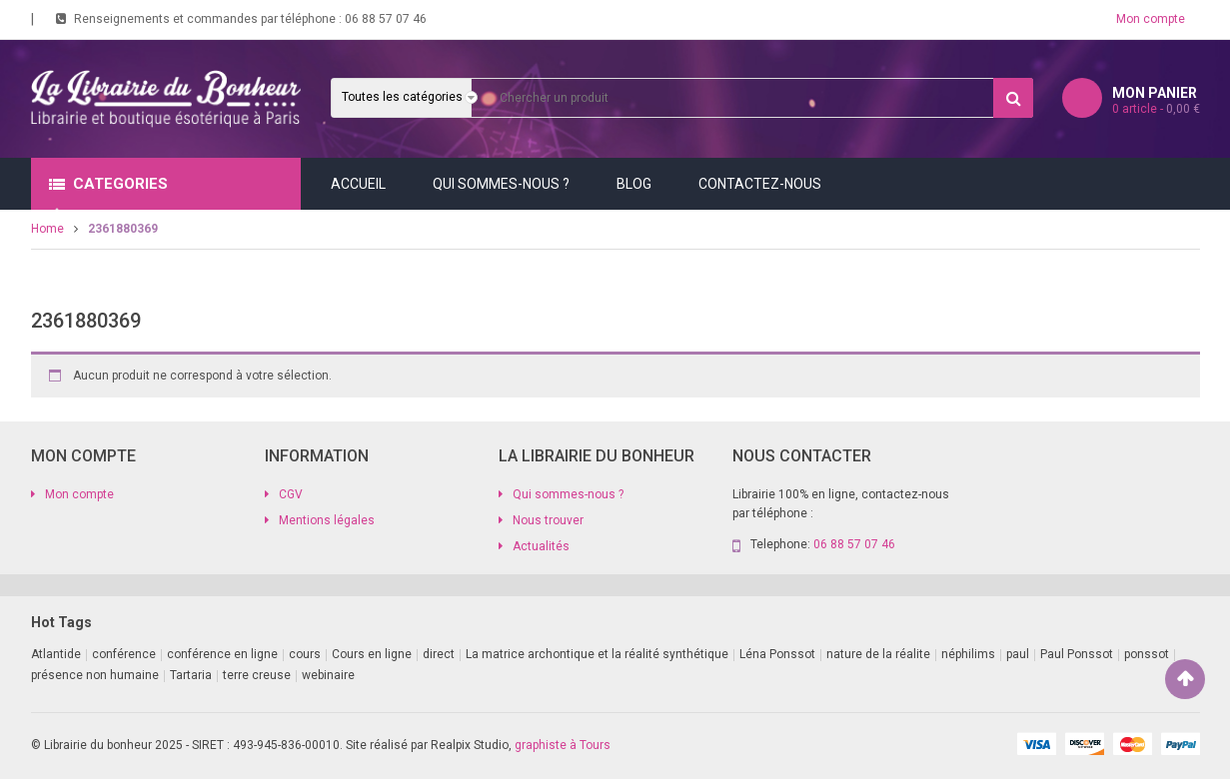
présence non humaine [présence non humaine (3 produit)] (95, 675)
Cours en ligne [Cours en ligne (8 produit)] (372, 654)
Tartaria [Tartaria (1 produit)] (191, 675)
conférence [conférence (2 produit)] (124, 654)
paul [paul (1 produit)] (1017, 654)
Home (47, 229)
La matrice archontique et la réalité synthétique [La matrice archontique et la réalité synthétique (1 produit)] (597, 654)
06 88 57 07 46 (386, 19)
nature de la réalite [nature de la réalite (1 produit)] (878, 654)
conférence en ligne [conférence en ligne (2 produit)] (222, 654)
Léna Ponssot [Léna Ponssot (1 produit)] (777, 654)
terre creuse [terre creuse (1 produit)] (257, 675)
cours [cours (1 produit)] (305, 654)
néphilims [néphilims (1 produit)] (968, 654)
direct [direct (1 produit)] (439, 654)
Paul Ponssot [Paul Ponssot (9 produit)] (1076, 654)
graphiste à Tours (563, 745)
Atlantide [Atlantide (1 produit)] (56, 654)
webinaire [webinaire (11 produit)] (328, 675)
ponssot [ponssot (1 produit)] (1146, 654)
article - (1156, 109)
